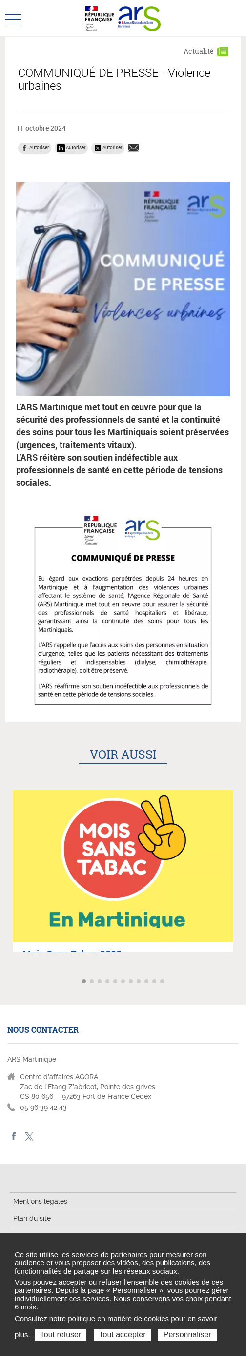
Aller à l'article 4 (108, 982)
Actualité (199, 51)
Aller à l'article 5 (116, 982)
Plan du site (32, 1218)
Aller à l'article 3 (100, 982)
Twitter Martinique (29, 1136)
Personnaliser (187, 1335)
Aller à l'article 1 (85, 982)
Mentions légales (40, 1201)
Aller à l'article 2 (93, 982)
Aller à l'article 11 (163, 982)
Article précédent (8, 981)
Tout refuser (60, 1335)
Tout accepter (122, 1335)
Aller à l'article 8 (140, 982)
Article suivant (237, 981)
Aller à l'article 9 (147, 982)
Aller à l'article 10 (155, 982)
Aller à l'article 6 (124, 982)
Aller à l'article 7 (132, 982)
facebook (13, 1136)
